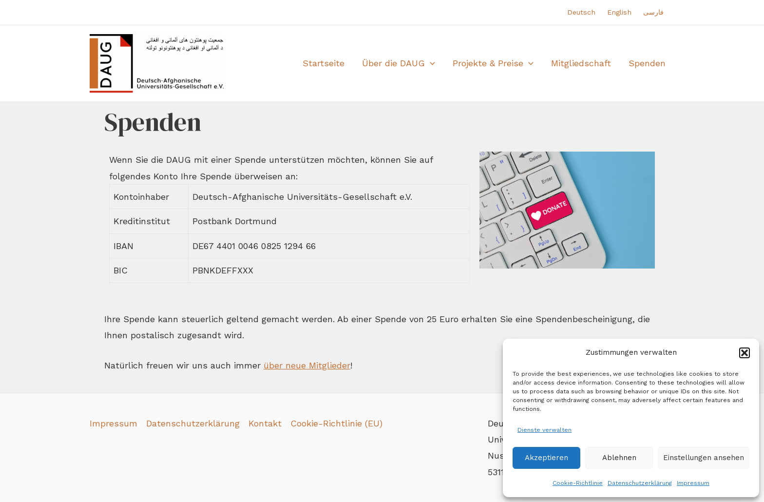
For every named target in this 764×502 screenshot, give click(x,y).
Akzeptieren (546, 457)
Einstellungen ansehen (703, 457)
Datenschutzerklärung (640, 483)
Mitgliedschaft (581, 63)
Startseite (323, 63)
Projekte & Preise (493, 63)
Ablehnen (619, 457)
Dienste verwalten (544, 429)
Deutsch (581, 12)
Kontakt (265, 423)
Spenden (647, 63)
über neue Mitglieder (307, 365)
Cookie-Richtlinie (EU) (336, 423)
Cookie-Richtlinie (578, 483)
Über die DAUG (398, 63)
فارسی (653, 12)
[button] (744, 353)
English (619, 12)
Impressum (693, 483)
